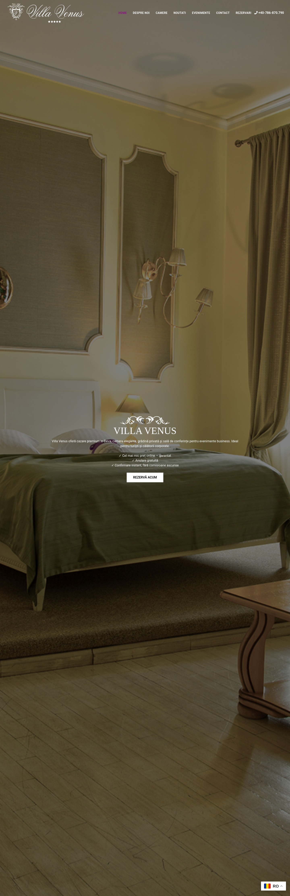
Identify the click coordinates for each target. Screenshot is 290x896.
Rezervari (243, 12)
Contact (223, 12)
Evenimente (201, 12)
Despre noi (141, 12)
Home (122, 12)
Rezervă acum (145, 477)
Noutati (180, 12)
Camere (162, 12)
